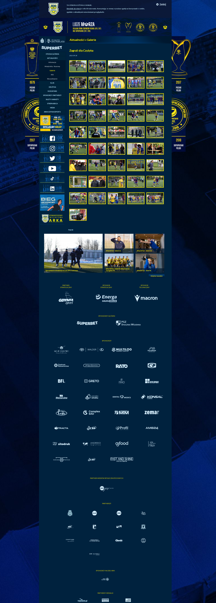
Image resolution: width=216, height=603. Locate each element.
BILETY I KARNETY (52, 99)
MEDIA (52, 108)
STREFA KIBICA (52, 103)
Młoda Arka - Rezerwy (52, 66)
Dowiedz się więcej (74, 9)
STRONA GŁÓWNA (52, 54)
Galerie (52, 70)
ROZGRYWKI (52, 91)
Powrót (70, 230)
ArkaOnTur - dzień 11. (113, 251)
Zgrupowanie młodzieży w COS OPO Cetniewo (61, 270)
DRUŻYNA (52, 87)
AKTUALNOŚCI (52, 58)
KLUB (52, 83)
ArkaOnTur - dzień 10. (144, 251)
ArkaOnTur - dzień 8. (144, 270)
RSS (52, 75)
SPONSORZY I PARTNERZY (52, 95)
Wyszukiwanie (52, 79)
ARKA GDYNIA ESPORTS (52, 112)
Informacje (52, 62)
